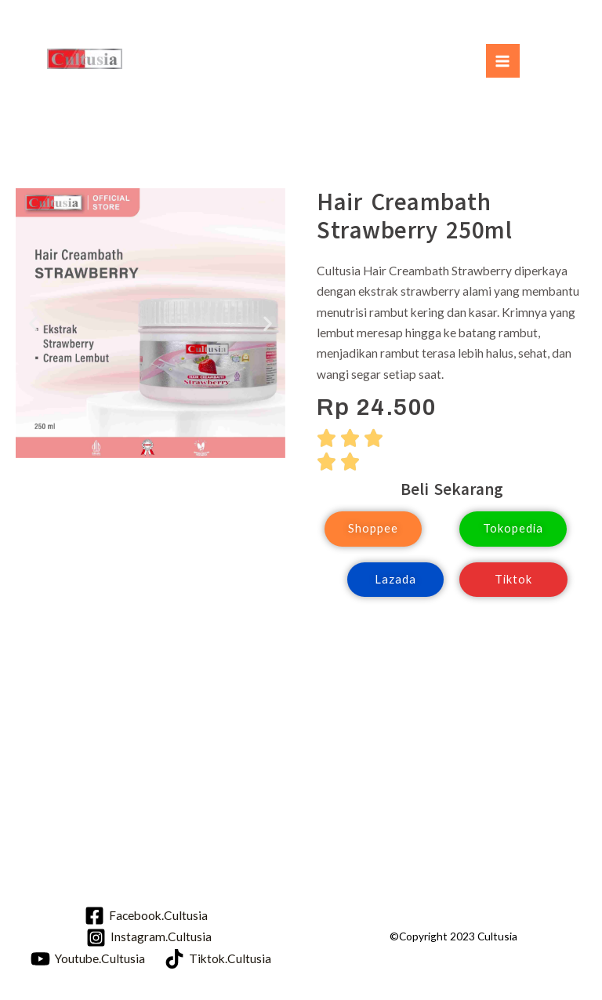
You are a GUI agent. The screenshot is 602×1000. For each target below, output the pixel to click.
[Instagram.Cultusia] (148, 937)
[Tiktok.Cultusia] (218, 959)
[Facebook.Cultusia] (146, 915)
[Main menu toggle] (503, 61)
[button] (33, 323)
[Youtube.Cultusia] (88, 959)
